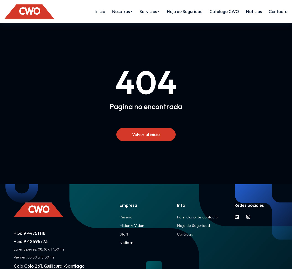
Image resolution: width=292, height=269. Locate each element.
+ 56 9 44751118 (29, 233)
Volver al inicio (146, 134)
